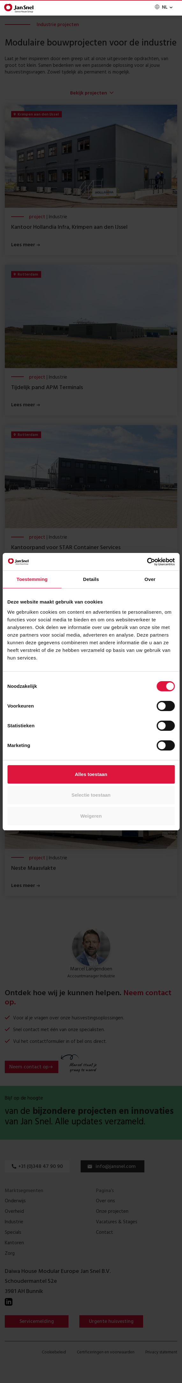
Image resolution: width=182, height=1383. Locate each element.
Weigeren (91, 816)
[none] (163, 7)
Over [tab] (150, 579)
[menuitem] (163, 7)
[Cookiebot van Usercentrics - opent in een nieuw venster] (147, 562)
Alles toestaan (91, 774)
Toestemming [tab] (32, 579)
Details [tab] (91, 579)
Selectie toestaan (91, 795)
